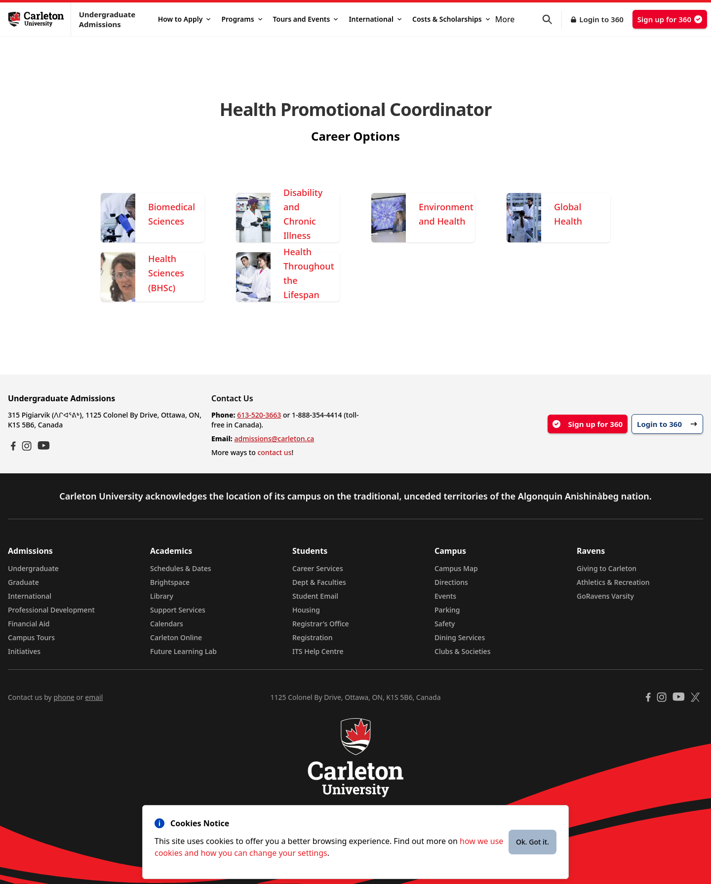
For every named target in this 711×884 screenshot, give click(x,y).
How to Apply (184, 19)
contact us (274, 452)
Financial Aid (28, 623)
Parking (447, 610)
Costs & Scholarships (451, 19)
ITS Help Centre (318, 651)
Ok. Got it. (532, 841)
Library (161, 596)
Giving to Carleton (606, 568)
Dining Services (459, 637)
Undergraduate (33, 568)
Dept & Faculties (319, 582)
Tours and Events (305, 19)
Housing (306, 610)
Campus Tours (31, 637)
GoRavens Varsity (605, 596)
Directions (451, 582)
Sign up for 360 (669, 19)
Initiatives (24, 651)
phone (63, 697)
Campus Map (456, 568)
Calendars (166, 623)
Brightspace (170, 582)
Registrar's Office (320, 623)
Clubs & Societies (462, 651)
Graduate (23, 582)
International (375, 19)
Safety (444, 623)
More (505, 19)
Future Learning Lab (183, 651)
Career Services (317, 568)
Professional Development (51, 610)
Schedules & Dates (180, 568)
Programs (241, 19)
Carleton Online (176, 637)
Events (445, 596)
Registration (312, 637)
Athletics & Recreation (613, 582)
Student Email (315, 596)
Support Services (177, 610)
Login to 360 (601, 19)
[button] (552, 19)
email (94, 697)
